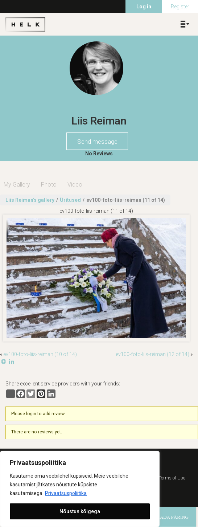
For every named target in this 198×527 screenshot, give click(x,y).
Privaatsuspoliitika (66, 493)
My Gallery (17, 184)
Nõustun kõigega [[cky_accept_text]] (79, 511)
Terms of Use (172, 478)
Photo (49, 184)
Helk (25, 24)
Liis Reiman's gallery (29, 200)
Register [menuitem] (180, 6)
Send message (97, 141)
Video (74, 184)
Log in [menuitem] (143, 6)
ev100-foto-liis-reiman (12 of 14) (152, 354)
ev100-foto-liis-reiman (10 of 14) (40, 354)
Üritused (70, 200)
